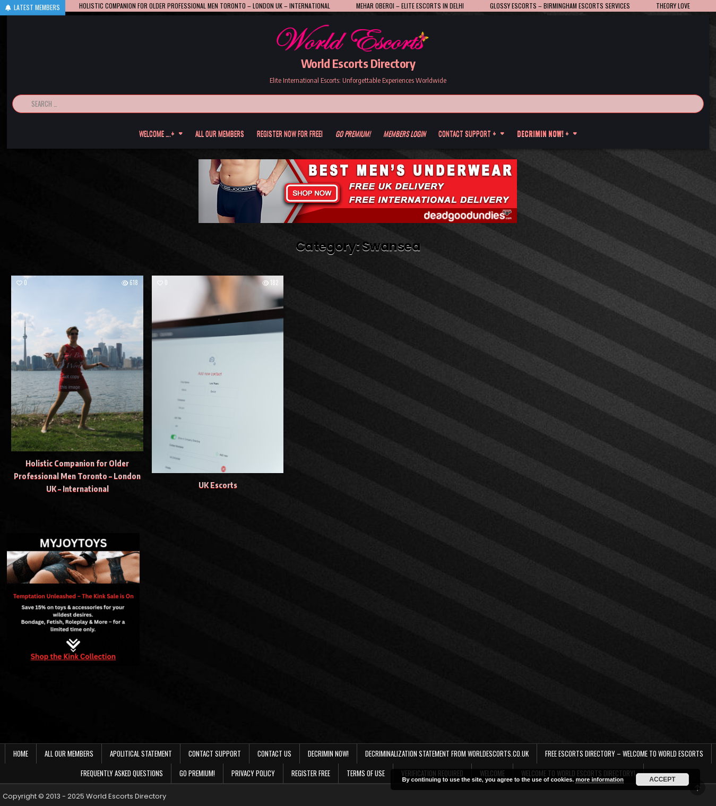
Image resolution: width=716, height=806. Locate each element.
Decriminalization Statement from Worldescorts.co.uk (447, 753)
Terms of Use (366, 773)
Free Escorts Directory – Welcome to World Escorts (624, 753)
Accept (662, 779)
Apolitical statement (141, 753)
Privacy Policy (253, 773)
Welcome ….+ (157, 133)
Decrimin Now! (328, 753)
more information (599, 779)
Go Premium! (197, 773)
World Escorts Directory (358, 63)
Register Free (310, 773)
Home (20, 753)
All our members (219, 133)
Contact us (274, 753)
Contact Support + (467, 133)
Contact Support (214, 753)
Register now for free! (290, 133)
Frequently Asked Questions (122, 773)
